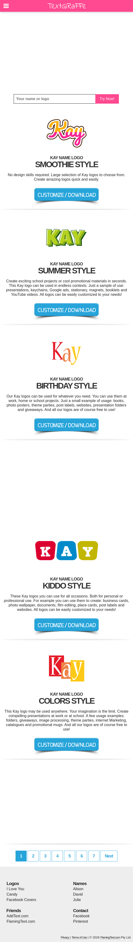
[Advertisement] (66, 53)
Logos (13, 883)
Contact (80, 910)
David (78, 894)
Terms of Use (79, 937)
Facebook (81, 916)
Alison (78, 889)
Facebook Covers (21, 900)
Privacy (65, 937)
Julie (77, 900)
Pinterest (80, 921)
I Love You (15, 889)
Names (80, 883)
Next (109, 856)
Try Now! (107, 99)
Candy (12, 894)
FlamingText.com (21, 921)
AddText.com (17, 916)
